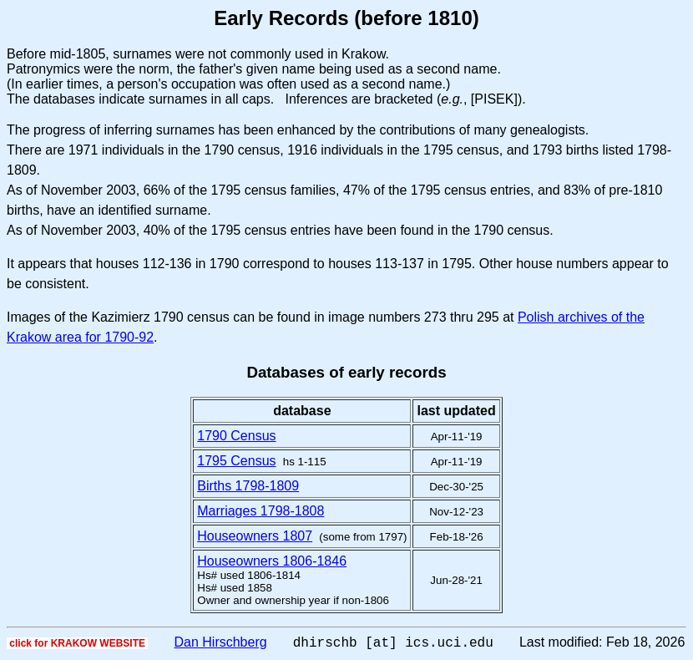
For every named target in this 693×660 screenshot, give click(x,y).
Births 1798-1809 (248, 486)
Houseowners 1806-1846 (271, 561)
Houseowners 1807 (254, 536)
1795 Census (236, 461)
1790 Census (236, 436)
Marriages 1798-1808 (260, 511)
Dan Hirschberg (220, 644)
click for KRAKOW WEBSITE (77, 646)
